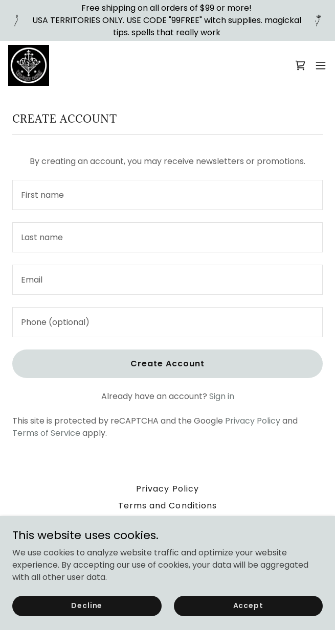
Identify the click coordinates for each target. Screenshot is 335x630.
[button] (320, 65)
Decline (86, 605)
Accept (248, 605)
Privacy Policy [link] (252, 421)
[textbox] (167, 195)
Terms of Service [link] (46, 433)
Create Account (167, 363)
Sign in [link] (221, 396)
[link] (28, 65)
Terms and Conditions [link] (167, 505)
